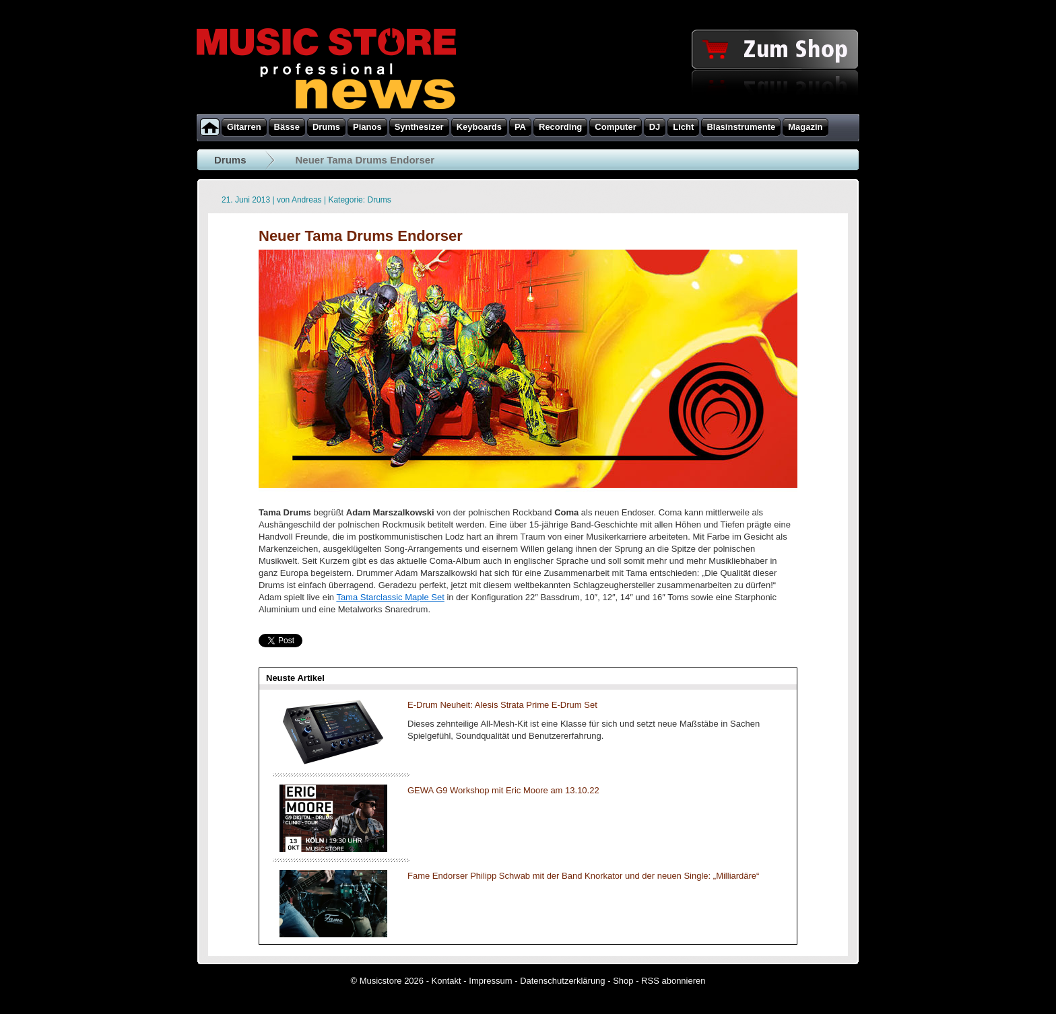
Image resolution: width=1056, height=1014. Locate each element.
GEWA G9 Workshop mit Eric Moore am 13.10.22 (503, 790)
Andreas (307, 200)
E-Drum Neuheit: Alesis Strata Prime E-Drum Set (502, 705)
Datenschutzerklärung (562, 981)
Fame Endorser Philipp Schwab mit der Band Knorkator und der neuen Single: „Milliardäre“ (583, 876)
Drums (230, 160)
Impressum (490, 981)
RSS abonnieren (673, 981)
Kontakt (446, 981)
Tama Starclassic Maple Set (390, 597)
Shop (623, 981)
